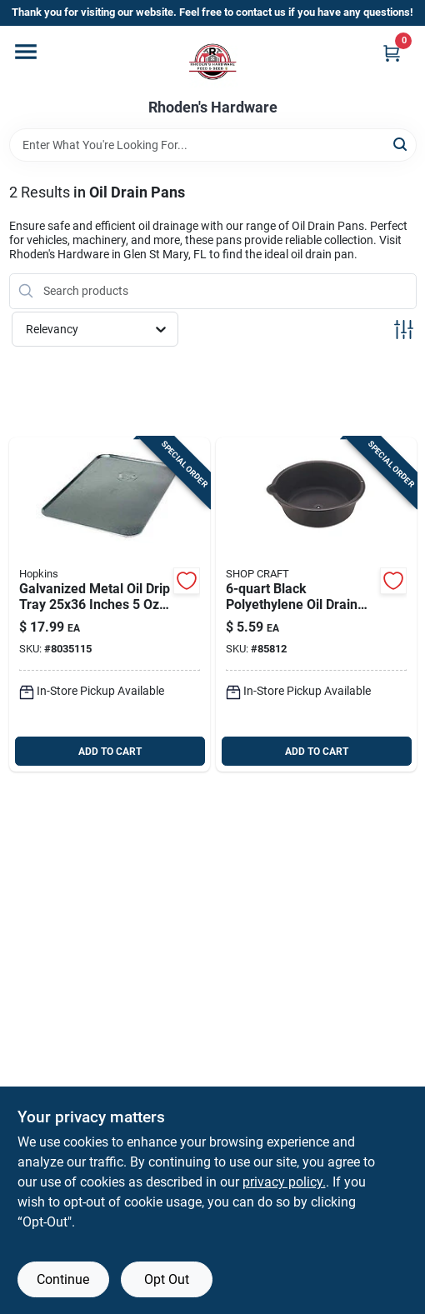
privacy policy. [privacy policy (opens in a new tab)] (284, 1182)
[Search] (401, 143)
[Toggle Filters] (403, 329)
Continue (63, 1279)
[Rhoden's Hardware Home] (213, 62)
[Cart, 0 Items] (391, 53)
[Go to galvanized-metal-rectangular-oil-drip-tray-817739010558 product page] (109, 604)
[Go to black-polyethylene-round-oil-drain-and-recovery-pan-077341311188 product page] (316, 604)
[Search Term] (213, 145)
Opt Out (166, 1279)
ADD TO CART (110, 751)
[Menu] (26, 51)
